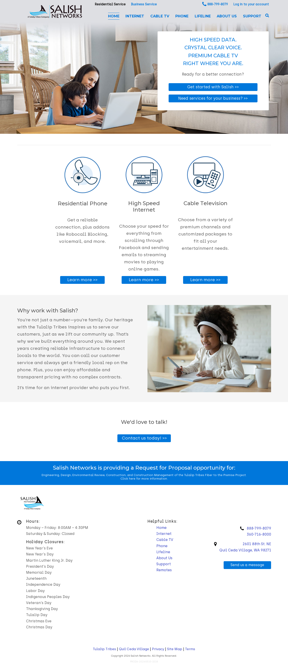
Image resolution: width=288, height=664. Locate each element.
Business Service (144, 4)
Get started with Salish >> (213, 87)
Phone (181, 16)
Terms (190, 649)
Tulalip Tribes (104, 649)
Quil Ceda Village (134, 649)
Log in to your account (251, 4)
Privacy (158, 649)
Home (113, 16)
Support (252, 16)
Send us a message (247, 565)
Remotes (164, 570)
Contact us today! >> (144, 438)
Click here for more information (144, 478)
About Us (227, 16)
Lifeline (203, 16)
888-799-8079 (217, 4)
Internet (134, 16)
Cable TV (159, 16)
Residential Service (110, 4)
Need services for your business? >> (213, 98)
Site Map (174, 649)
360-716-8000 (259, 534)
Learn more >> (82, 279)
